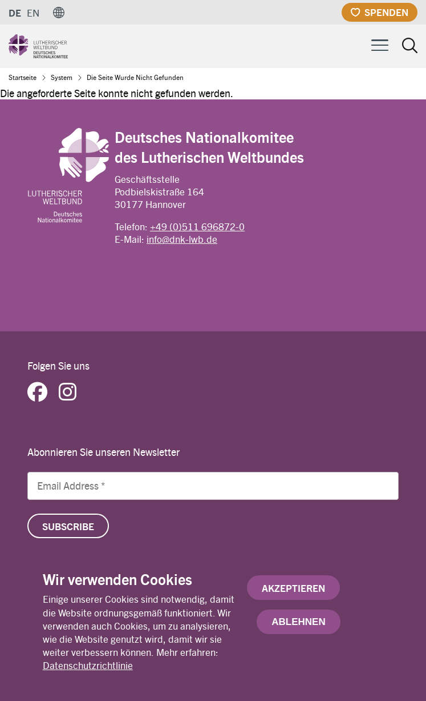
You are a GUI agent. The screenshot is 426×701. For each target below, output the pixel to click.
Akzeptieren (293, 590)
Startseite (22, 77)
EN (33, 12)
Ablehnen (298, 624)
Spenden (386, 12)
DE (15, 12)
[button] (58, 12)
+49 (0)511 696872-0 (197, 226)
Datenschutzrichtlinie (88, 667)
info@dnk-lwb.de (182, 239)
